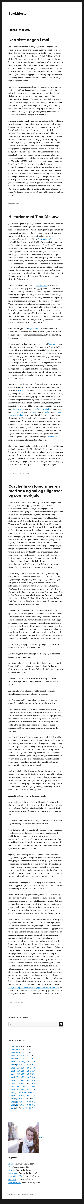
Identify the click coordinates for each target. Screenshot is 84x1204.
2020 (13, 1065)
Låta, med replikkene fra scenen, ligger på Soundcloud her (33, 987)
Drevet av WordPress (25, 1194)
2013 (13, 1086)
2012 (13, 1089)
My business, (33, 329)
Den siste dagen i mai (28, 40)
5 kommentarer (22, 204)
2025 (13, 1049)
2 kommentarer (23, 473)
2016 (13, 1077)
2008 (13, 1102)
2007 (13, 1105)
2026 (13, 1046)
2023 (13, 1055)
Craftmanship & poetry (48, 239)
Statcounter (5, 1202)
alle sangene (18, 412)
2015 (13, 1080)
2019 (13, 1068)
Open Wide (17, 409)
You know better (44, 409)
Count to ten (41, 285)
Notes (20, 390)
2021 (13, 1062)
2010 (13, 1096)
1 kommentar (22, 1002)
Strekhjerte (17, 13)
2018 (13, 1071)
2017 (13, 1074)
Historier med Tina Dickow (33, 216)
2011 (12, 1092)
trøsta (34, 412)
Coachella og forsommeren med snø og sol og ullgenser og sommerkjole (35, 491)
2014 (13, 1083)
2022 (13, 1058)
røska (46, 412)
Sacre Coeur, (53, 344)
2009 (13, 1099)
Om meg (43, 1137)
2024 (13, 1052)
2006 (13, 1108)
